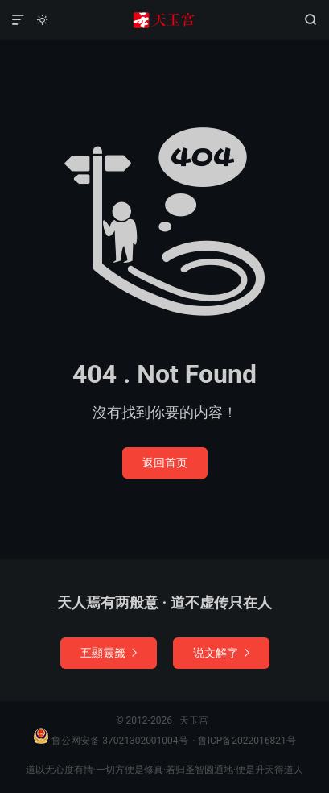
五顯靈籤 (108, 652)
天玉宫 (164, 20)
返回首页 (164, 462)
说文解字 (221, 652)
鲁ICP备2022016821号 (247, 740)
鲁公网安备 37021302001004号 (110, 740)
